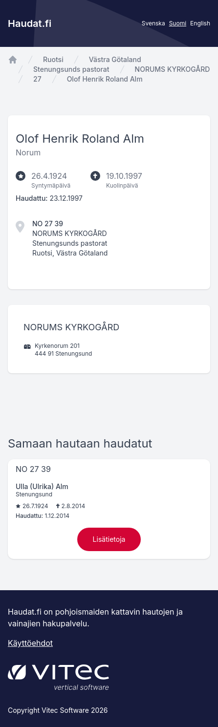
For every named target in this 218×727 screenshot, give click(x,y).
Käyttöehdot (30, 643)
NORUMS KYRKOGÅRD (172, 69)
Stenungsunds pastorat (71, 69)
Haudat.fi (29, 23)
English (200, 23)
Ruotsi (53, 59)
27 (37, 79)
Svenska (153, 23)
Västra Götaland (115, 59)
